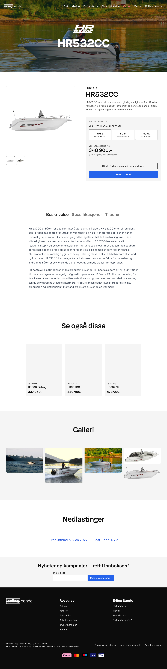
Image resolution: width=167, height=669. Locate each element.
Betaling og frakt (68, 620)
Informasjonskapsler (131, 645)
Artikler (63, 606)
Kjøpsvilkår (65, 615)
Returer (63, 610)
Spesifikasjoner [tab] (87, 214)
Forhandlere (119, 606)
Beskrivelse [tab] (57, 214)
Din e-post (59, 573)
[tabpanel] (83, 258)
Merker (116, 610)
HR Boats (91, 88)
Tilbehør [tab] (113, 214)
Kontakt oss (119, 615)
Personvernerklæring (106, 645)
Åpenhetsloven (153, 645)
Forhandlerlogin (122, 620)
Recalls (63, 629)
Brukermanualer (68, 624)
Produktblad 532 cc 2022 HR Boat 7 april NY (83, 540)
